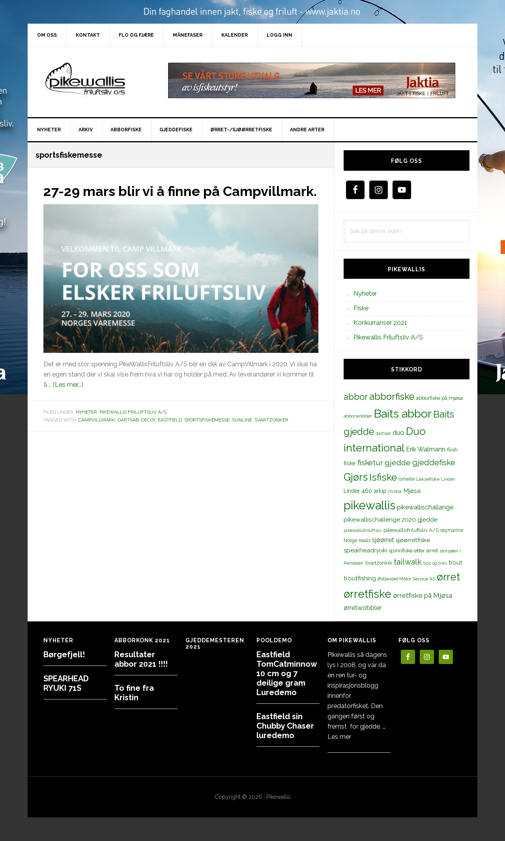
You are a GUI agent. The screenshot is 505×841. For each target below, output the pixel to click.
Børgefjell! (64, 654)
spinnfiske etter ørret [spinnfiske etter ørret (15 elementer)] (413, 550)
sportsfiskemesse (207, 433)
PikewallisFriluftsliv (94, 80)
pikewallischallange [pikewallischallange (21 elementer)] (425, 507)
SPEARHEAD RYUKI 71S (66, 683)
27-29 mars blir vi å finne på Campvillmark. (136, 198)
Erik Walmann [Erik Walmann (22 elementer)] (425, 449)
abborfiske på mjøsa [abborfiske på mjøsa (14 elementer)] (439, 398)
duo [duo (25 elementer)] (398, 432)
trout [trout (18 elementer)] (455, 562)
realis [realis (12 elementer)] (364, 540)
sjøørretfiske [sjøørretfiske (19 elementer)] (413, 540)
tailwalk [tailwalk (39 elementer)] (408, 562)
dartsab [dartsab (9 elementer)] (383, 433)
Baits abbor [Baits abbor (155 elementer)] (403, 413)
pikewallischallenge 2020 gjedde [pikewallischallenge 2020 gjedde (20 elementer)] (391, 519)
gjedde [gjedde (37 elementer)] (398, 462)
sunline (242, 433)
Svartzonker (271, 433)
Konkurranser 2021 (380, 322)
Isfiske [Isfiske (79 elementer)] (383, 477)
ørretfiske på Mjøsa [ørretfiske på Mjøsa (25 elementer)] (422, 595)
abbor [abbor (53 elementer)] (356, 397)
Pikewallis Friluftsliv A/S (132, 426)
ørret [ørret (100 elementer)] (448, 577)
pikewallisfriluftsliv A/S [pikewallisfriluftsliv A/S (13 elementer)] (411, 530)
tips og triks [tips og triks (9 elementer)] (435, 563)
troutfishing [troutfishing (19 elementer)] (360, 578)
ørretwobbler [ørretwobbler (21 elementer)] (363, 608)
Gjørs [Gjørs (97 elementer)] (356, 477)
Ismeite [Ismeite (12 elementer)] (406, 479)
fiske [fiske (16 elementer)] (350, 463)
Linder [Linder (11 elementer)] (448, 479)
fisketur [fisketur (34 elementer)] (370, 462)
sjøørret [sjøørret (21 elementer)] (383, 540)
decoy (148, 433)
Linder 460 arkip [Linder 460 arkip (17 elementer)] (365, 490)
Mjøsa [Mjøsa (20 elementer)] (412, 490)
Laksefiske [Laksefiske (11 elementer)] (428, 479)
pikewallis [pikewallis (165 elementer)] (369, 505)
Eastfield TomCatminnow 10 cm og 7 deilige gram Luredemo (286, 673)
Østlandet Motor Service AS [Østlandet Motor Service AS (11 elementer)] (406, 579)
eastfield (170, 433)
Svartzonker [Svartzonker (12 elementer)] (378, 563)
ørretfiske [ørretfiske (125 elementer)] (367, 593)
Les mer (339, 736)
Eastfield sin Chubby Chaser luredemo (285, 726)
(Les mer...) (68, 399)
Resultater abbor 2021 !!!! (141, 659)
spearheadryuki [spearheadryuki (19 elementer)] (365, 550)
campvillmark (96, 433)
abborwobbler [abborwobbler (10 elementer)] (358, 416)
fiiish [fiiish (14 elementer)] (452, 449)
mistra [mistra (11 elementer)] (395, 491)
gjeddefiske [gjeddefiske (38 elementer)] (433, 462)
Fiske (361, 308)
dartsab (128, 433)
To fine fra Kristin (134, 692)
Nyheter (86, 426)
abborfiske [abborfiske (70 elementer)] (391, 396)
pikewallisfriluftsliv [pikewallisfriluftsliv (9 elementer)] (363, 530)
